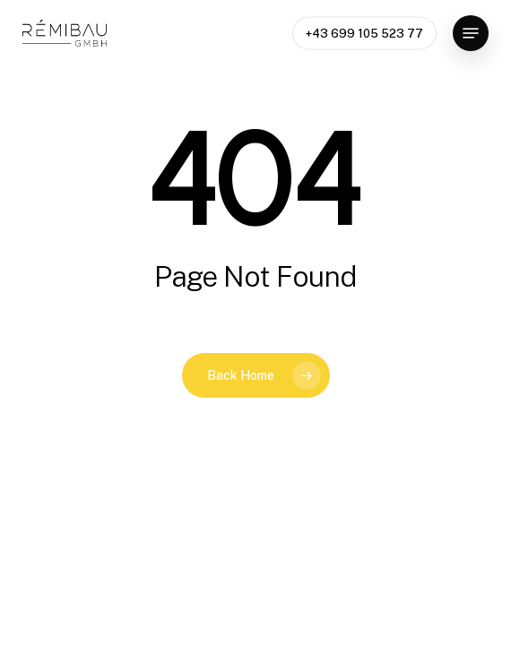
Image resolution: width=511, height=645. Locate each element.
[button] (471, 33)
